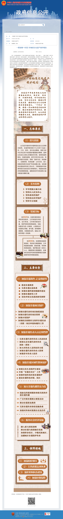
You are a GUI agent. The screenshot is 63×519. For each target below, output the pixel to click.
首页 (7, 31)
